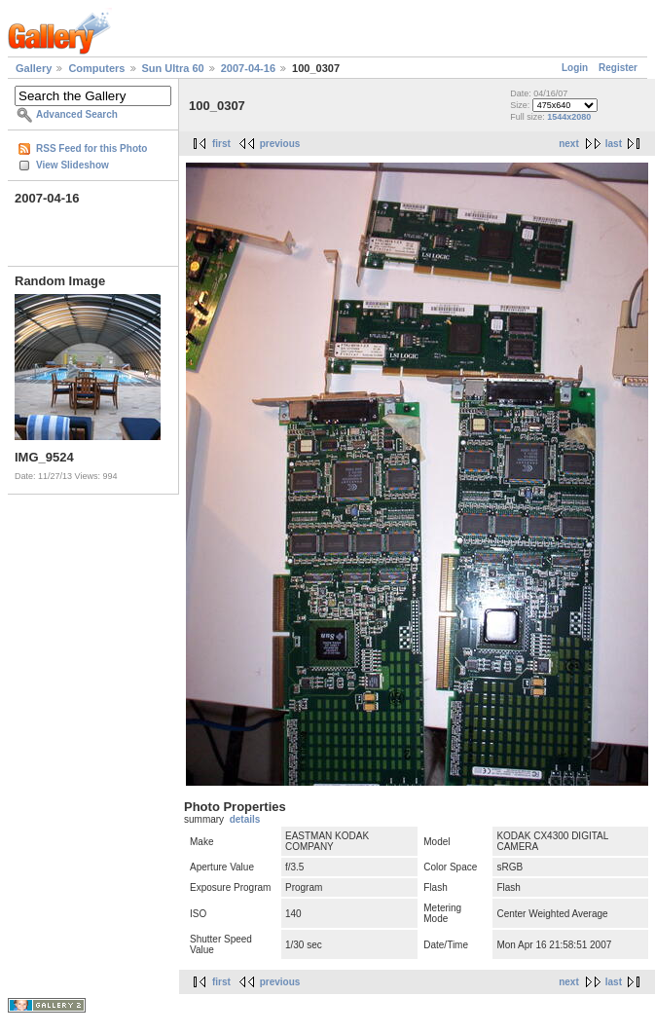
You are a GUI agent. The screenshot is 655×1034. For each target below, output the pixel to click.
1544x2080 (569, 117)
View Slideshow (72, 165)
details (245, 819)
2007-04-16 (248, 68)
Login (575, 67)
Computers (96, 68)
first (221, 143)
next (569, 143)
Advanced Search (77, 114)
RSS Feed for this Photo (91, 148)
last (613, 143)
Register (618, 67)
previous (280, 143)
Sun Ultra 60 (173, 68)
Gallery (34, 68)
